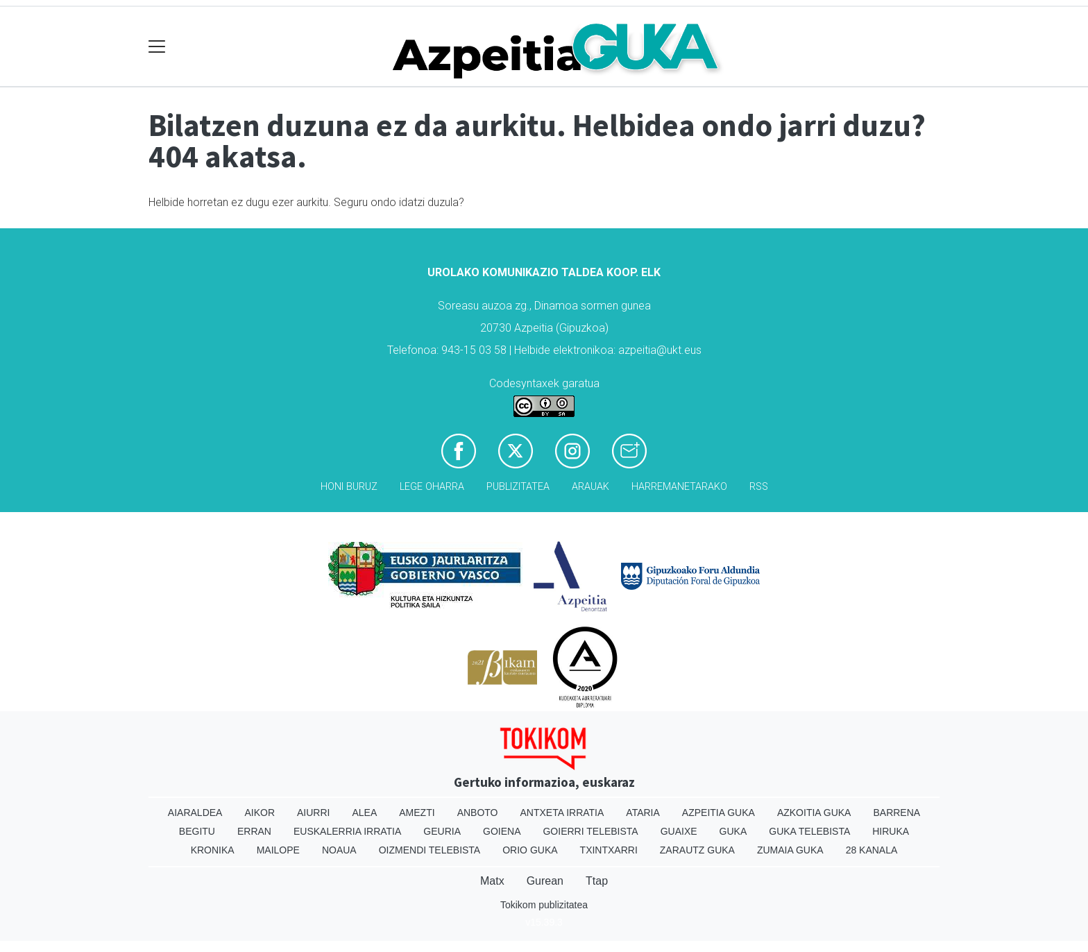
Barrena (896, 812)
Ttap (597, 881)
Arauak (590, 487)
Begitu (197, 831)
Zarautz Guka (697, 850)
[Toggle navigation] (157, 47)
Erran (254, 831)
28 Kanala (872, 850)
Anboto (477, 812)
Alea (364, 812)
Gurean (545, 881)
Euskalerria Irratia (347, 831)
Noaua (339, 850)
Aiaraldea (195, 812)
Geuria (442, 831)
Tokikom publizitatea (544, 904)
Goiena (501, 831)
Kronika (213, 850)
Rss (758, 487)
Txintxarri (609, 850)
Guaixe (679, 831)
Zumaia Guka (790, 850)
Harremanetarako (679, 487)
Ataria (643, 812)
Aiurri (313, 812)
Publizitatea (518, 487)
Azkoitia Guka (814, 812)
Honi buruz (349, 487)
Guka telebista (809, 831)
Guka (733, 831)
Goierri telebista (590, 831)
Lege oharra (432, 487)
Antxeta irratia (562, 812)
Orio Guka (529, 850)
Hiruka (890, 831)
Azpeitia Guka (718, 812)
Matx (492, 881)
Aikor (259, 812)
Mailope (278, 850)
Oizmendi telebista (430, 850)
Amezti (416, 812)
